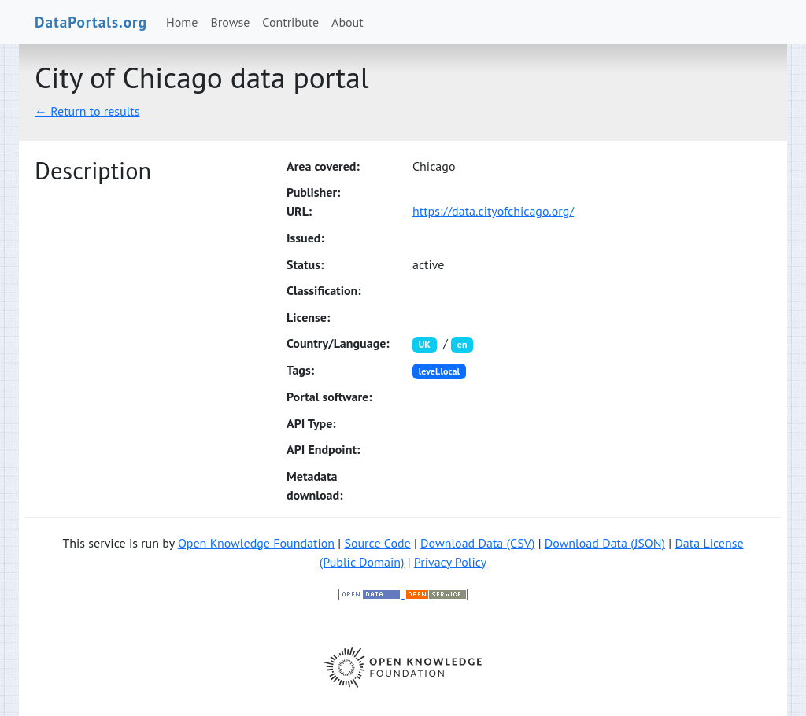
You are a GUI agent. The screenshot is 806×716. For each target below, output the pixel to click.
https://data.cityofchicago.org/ (493, 211)
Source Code (377, 543)
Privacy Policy (450, 562)
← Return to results (87, 111)
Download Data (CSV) (477, 543)
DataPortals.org (91, 21)
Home (182, 22)
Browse (230, 22)
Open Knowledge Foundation (256, 543)
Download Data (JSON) (605, 543)
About (347, 22)
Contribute (290, 22)
